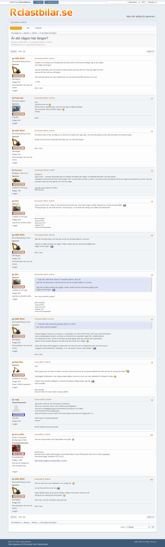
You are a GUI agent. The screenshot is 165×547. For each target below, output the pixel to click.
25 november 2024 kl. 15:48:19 (44, 201)
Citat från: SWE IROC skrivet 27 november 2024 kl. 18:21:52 (59, 279)
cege (17, 399)
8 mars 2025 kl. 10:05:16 (42, 362)
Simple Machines (25, 541)
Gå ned (13, 51)
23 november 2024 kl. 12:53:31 (44, 58)
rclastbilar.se (48, 409)
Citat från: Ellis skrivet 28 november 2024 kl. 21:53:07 (57, 324)
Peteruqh (19, 98)
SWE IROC (20, 58)
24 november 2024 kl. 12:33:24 (44, 130)
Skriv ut (150, 51)
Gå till (123, 527)
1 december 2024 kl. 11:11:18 (44, 319)
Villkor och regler (144, 541)
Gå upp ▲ (153, 541)
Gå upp (13, 517)
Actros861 (19, 434)
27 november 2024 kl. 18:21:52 (44, 235)
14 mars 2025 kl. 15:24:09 (43, 399)
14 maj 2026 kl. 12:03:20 (42, 434)
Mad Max (19, 362)
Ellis (17, 201)
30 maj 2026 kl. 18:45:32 (42, 479)
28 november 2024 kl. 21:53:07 (44, 274)
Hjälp (136, 541)
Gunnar (18, 170)
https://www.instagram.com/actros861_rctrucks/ (51, 461)
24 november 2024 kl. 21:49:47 (44, 170)
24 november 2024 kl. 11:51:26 (44, 98)
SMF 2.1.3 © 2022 (14, 541)
